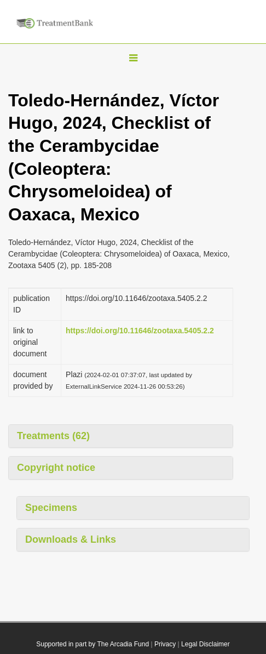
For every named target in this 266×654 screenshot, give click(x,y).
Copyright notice (56, 467)
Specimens (51, 507)
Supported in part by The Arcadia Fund (92, 644)
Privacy (165, 644)
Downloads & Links (70, 539)
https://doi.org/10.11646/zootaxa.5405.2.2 (140, 330)
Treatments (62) (53, 435)
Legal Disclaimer (205, 644)
